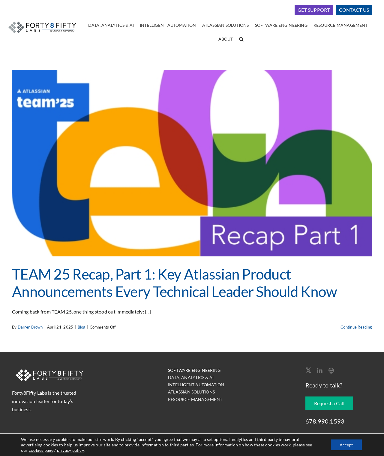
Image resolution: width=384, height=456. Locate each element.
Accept (346, 444)
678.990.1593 (325, 421)
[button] (241, 39)
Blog (82, 327)
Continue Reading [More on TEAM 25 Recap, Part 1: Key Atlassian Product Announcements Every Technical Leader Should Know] (356, 327)
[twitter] (308, 370)
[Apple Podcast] (331, 371)
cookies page (41, 450)
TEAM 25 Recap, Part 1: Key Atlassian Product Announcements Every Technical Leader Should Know (174, 282)
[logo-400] (42, 21)
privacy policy (70, 450)
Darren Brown (30, 327)
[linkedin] (319, 371)
